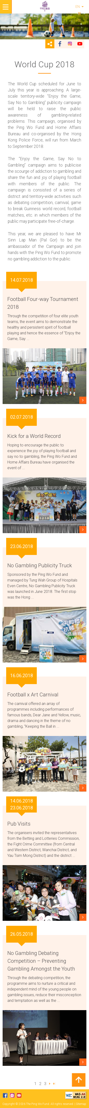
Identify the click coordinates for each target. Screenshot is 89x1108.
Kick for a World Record (34, 436)
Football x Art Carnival (32, 695)
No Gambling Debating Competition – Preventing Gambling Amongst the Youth (41, 961)
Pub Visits (18, 824)
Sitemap (81, 1104)
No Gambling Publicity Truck (39, 565)
